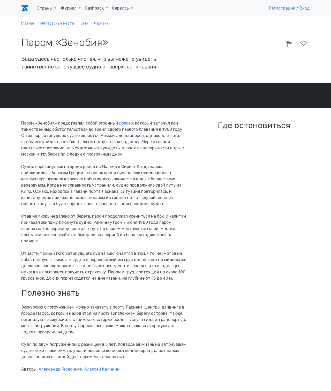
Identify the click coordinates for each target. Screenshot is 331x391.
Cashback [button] (95, 8)
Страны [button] (45, 8)
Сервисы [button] (121, 8)
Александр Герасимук (60, 369)
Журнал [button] (69, 8)
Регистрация (282, 8)
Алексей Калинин (102, 369)
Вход (304, 8)
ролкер (126, 123)
